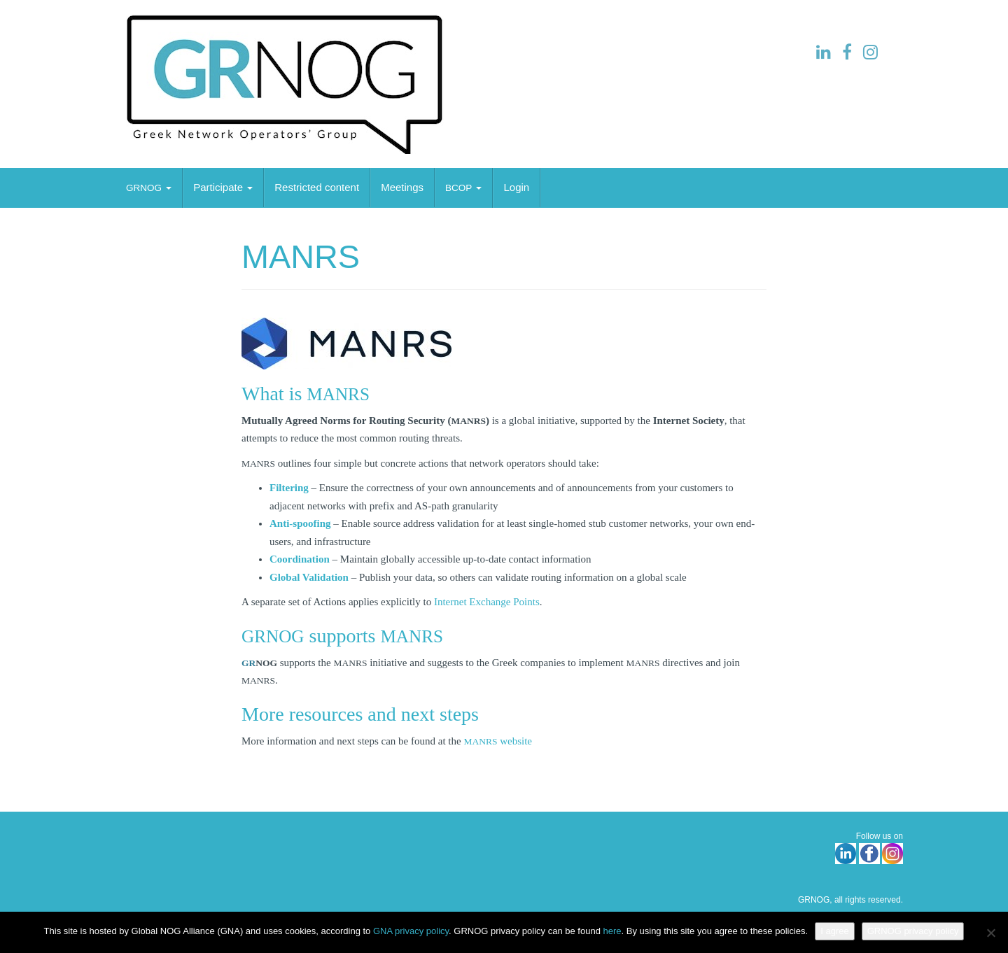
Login (516, 187)
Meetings (402, 187)
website (497, 741)
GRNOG (814, 900)
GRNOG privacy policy (913, 931)
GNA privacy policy (411, 931)
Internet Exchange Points (487, 601)
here (612, 931)
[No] (990, 933)
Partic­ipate (223, 187)
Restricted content (316, 187)
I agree (834, 931)
